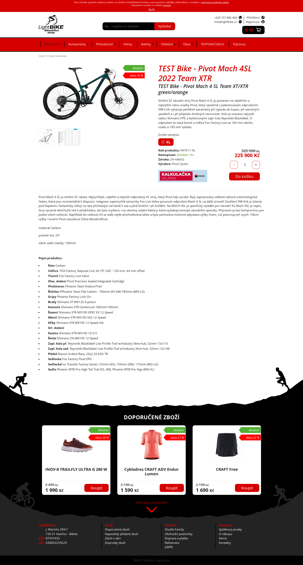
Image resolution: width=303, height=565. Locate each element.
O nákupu (225, 534)
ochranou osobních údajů (215, 2)
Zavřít (151, 9)
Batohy (146, 44)
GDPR (169, 547)
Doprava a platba (176, 538)
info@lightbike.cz (225, 22)
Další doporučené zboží (151, 502)
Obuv (187, 44)
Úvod (41, 56)
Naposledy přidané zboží (121, 534)
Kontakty (225, 543)
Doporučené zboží (117, 529)
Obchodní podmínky (179, 534)
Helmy (127, 44)
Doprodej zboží (115, 543)
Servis (223, 538)
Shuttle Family (174, 529)
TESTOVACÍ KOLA (212, 44)
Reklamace (172, 543)
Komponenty (77, 44)
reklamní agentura (156, 560)
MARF (137, 560)
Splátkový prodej (230, 529)
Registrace (253, 22)
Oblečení (167, 44)
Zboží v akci (113, 538)
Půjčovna (239, 44)
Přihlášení (253, 17)
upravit (167, 5)
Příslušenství (104, 44)
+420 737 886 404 (225, 17)
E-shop (50, 56)
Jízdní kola (51, 44)
